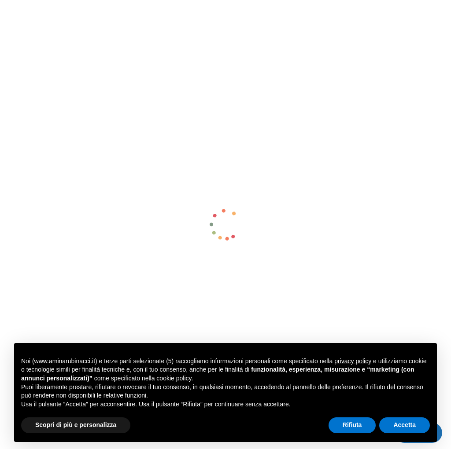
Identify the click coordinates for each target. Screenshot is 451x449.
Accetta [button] (404, 424)
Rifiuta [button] (352, 424)
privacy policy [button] (352, 361)
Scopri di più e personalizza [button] (75, 424)
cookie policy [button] (173, 378)
